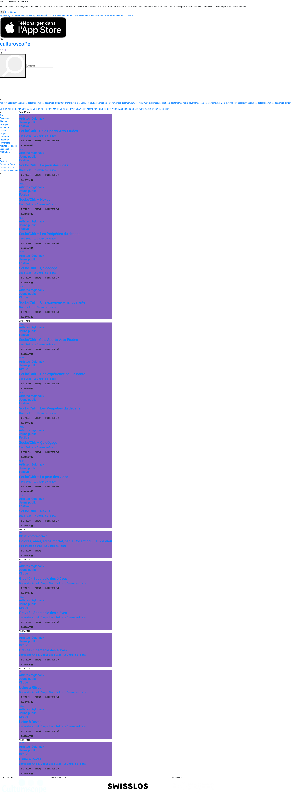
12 (56, 109)
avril (74, 103)
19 (96, 109)
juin (6, 103)
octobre (31, 103)
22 (114, 109)
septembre (23, 103)
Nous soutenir (97, 15)
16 (80, 109)
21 (109, 109)
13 (62, 109)
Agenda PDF (13, 15)
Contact (129, 15)
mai (2, 103)
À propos (50, 15)
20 (103, 109)
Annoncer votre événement (78, 15)
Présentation (25, 15)
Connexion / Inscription (114, 15)
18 (90, 109)
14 (68, 109)
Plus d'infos (10, 12)
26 (137, 109)
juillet (10, 103)
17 (85, 109)
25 (131, 109)
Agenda (3, 15)
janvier (57, 103)
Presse (42, 15)
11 (50, 109)
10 (44, 109)
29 (155, 109)
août (15, 103)
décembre (49, 103)
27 (144, 109)
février (64, 103)
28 (150, 109)
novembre (40, 103)
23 (120, 109)
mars (69, 103)
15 (74, 109)
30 (161, 109)
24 (126, 109)
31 (167, 109)
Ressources (60, 15)
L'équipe (35, 15)
